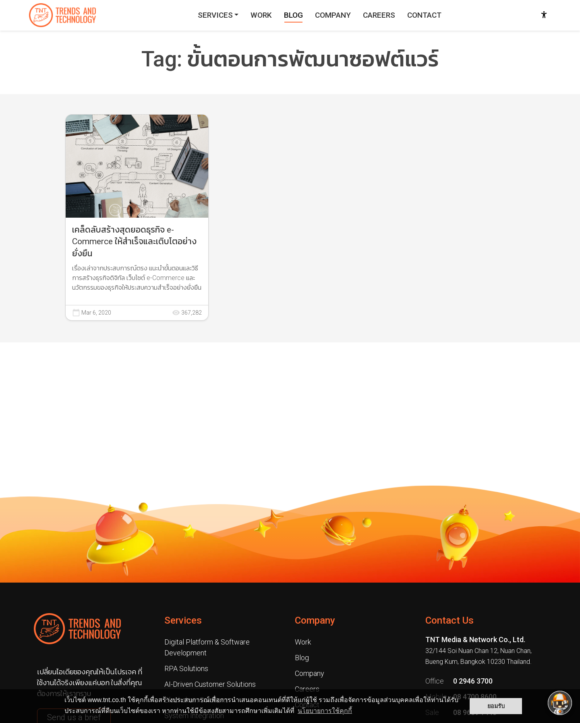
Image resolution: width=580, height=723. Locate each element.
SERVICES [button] (215, 15)
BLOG (293, 15)
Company (315, 620)
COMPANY (333, 15)
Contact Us (449, 620)
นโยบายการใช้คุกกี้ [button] (325, 710)
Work (303, 642)
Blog (302, 657)
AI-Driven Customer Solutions (210, 684)
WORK (261, 15)
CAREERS (379, 15)
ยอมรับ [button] (496, 706)
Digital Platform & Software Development (207, 647)
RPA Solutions (186, 668)
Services (183, 620)
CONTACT (424, 15)
